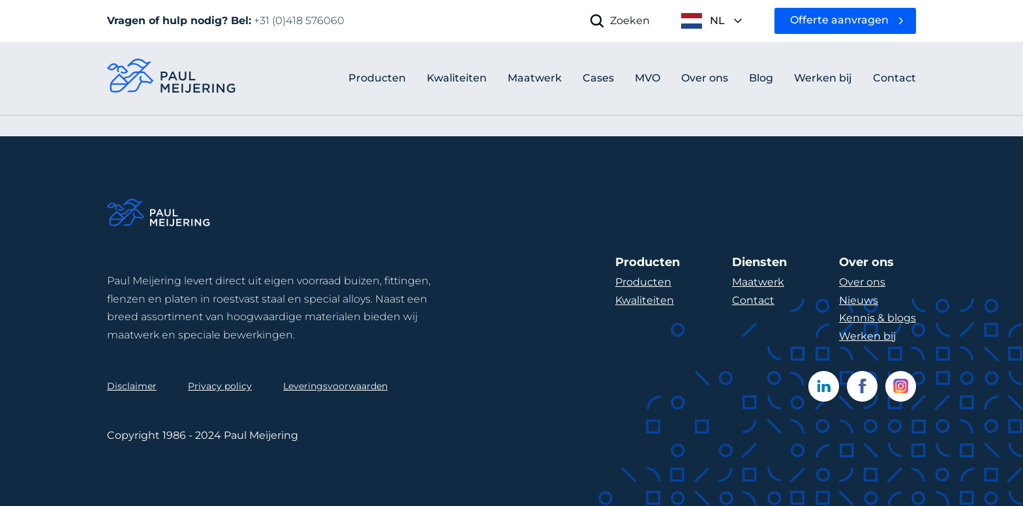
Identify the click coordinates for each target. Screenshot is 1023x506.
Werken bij (867, 336)
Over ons (862, 282)
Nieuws (858, 300)
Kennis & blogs (877, 318)
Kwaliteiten (644, 300)
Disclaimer (132, 386)
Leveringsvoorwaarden (335, 386)
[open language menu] (712, 20)
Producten (377, 78)
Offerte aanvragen (839, 20)
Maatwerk (758, 282)
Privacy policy (220, 386)
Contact (753, 300)
